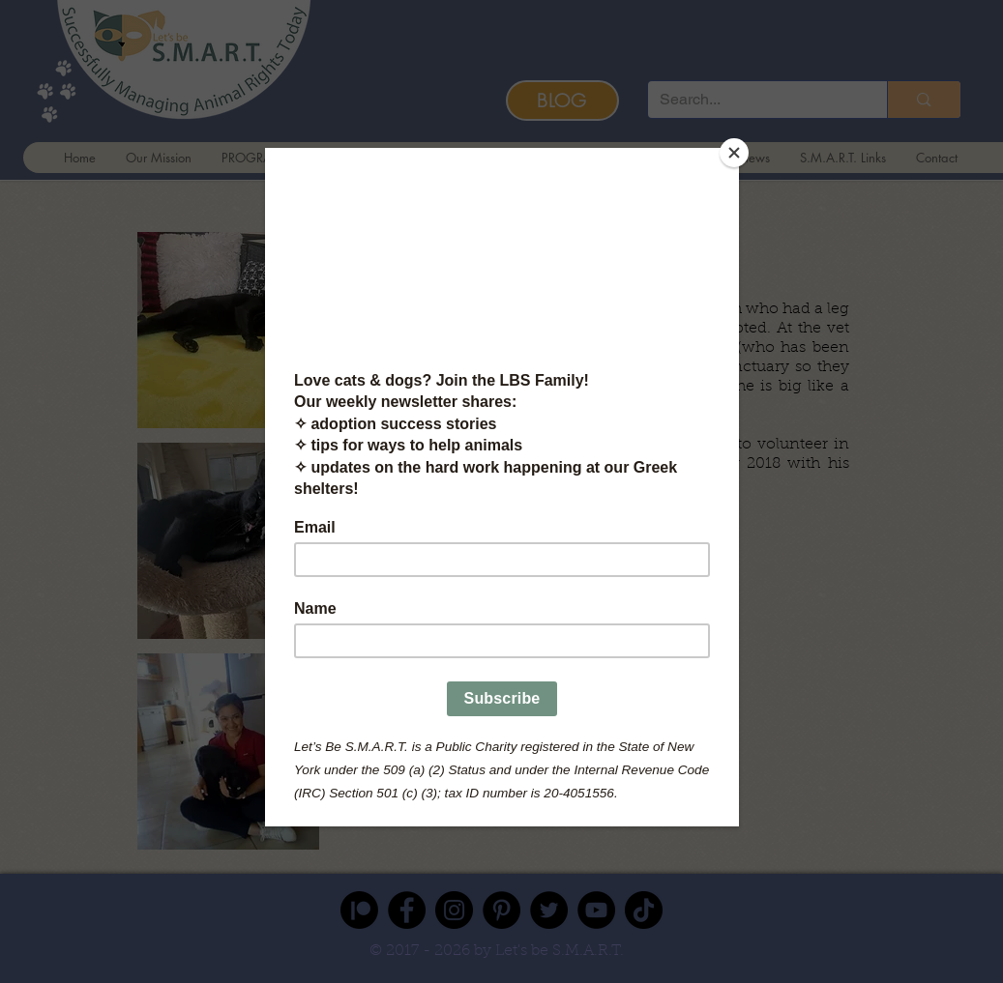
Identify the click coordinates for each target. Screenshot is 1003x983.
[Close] (734, 152)
